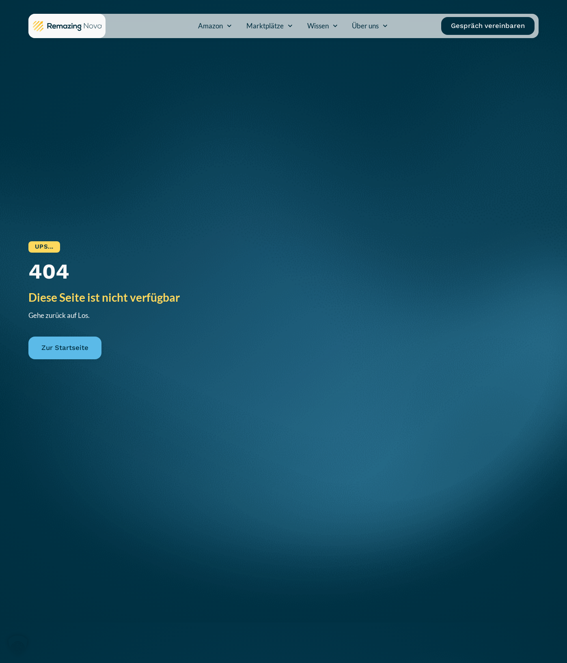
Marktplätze (269, 25)
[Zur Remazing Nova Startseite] (66, 25)
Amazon (215, 25)
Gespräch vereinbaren (488, 25)
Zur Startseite (64, 347)
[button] (18, 645)
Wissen (322, 25)
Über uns (370, 25)
